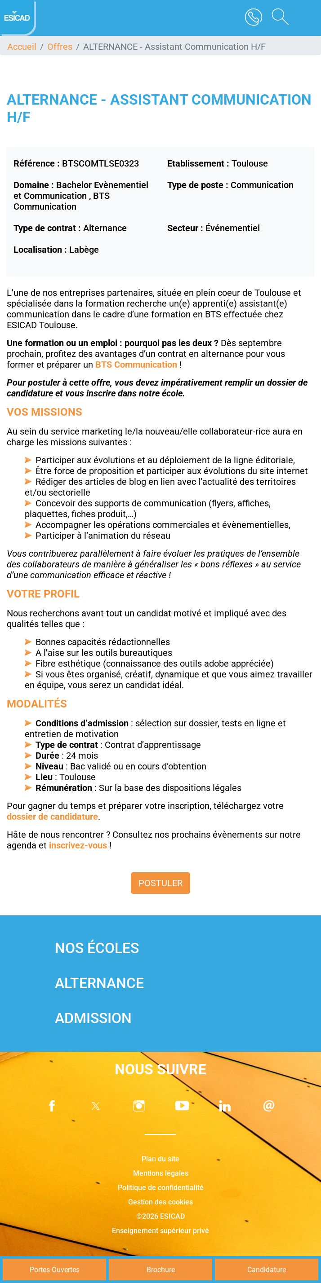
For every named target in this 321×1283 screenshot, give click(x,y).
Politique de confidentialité (161, 1187)
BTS (104, 364)
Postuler (160, 883)
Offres (59, 46)
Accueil (21, 46)
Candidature (266, 1269)
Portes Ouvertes (55, 1269)
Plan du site (160, 1159)
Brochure (161, 1269)
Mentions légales (160, 1173)
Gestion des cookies (160, 1202)
